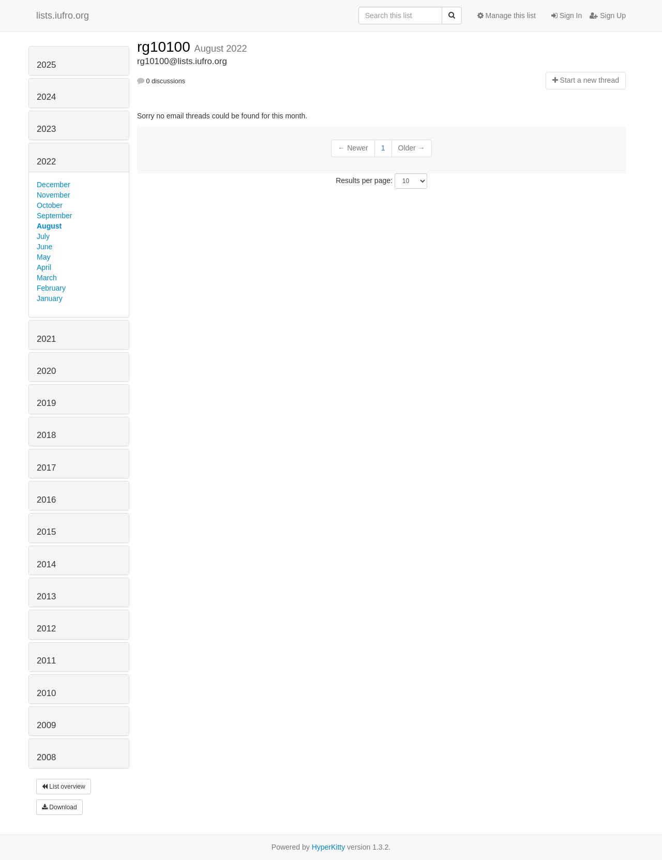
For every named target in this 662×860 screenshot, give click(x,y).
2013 (46, 596)
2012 (46, 628)
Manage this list (506, 15)
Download (59, 807)
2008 (46, 757)
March (47, 278)
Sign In (566, 15)
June (44, 247)
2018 (46, 435)
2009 (46, 725)
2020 (46, 371)
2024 (46, 97)
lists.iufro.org (62, 15)
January (50, 298)
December (53, 184)
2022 (46, 162)
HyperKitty (328, 847)
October (50, 205)
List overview (63, 786)
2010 (46, 693)
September (54, 216)
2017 (46, 468)
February (51, 288)
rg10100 (165, 47)
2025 (46, 65)
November (53, 195)
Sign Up (608, 15)
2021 (46, 339)
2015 (46, 532)
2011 (46, 661)
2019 (46, 403)
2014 (46, 564)
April (44, 267)
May (43, 257)
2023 (46, 129)
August (49, 226)
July (43, 236)
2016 (46, 500)
